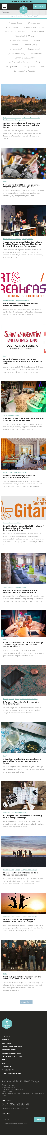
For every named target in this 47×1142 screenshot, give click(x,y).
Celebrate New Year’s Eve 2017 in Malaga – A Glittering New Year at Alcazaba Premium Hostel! (23, 645)
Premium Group (15, 23)
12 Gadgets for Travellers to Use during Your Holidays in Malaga (22, 816)
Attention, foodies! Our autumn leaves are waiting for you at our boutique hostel (22, 761)
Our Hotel (6, 1036)
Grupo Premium (11, 27)
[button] (7, 12)
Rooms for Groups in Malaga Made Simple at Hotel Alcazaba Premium (20, 591)
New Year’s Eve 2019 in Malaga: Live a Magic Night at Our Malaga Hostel (21, 186)
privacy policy (22, 1123)
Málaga (37, 40)
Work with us (8, 1070)
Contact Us (7, 1066)
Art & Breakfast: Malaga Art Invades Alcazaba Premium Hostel (20, 305)
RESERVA (39, 7)
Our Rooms (6, 1043)
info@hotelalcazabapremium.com (15, 1108)
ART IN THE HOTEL (9, 1050)
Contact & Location (36, 12)
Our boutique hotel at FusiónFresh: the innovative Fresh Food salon (22, 978)
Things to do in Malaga (24, 36)
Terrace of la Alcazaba (12, 1056)
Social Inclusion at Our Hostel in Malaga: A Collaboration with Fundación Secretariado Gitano (23, 528)
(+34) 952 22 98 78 (42, 12)
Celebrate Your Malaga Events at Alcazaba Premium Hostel (19, 476)
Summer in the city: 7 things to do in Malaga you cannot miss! (20, 874)
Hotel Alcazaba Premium (34, 27)
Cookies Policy (7, 1091)
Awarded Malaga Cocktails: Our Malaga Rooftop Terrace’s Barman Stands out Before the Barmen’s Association (22, 244)
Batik (38, 62)
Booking (5, 1040)
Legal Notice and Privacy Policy (12, 1089)
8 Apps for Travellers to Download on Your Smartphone (21, 703)
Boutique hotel (33, 49)
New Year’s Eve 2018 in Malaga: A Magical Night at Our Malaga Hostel (23, 419)
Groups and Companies (11, 1053)
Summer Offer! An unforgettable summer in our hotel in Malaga (19, 921)
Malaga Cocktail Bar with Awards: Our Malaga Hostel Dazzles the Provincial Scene (21, 125)
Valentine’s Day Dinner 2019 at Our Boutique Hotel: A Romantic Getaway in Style (22, 361)
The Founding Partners (12, 1046)
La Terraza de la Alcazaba (19, 62)
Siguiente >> (26, 1002)
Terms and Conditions (11, 1073)
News (4, 1063)
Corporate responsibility (15, 53)
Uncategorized (34, 23)
